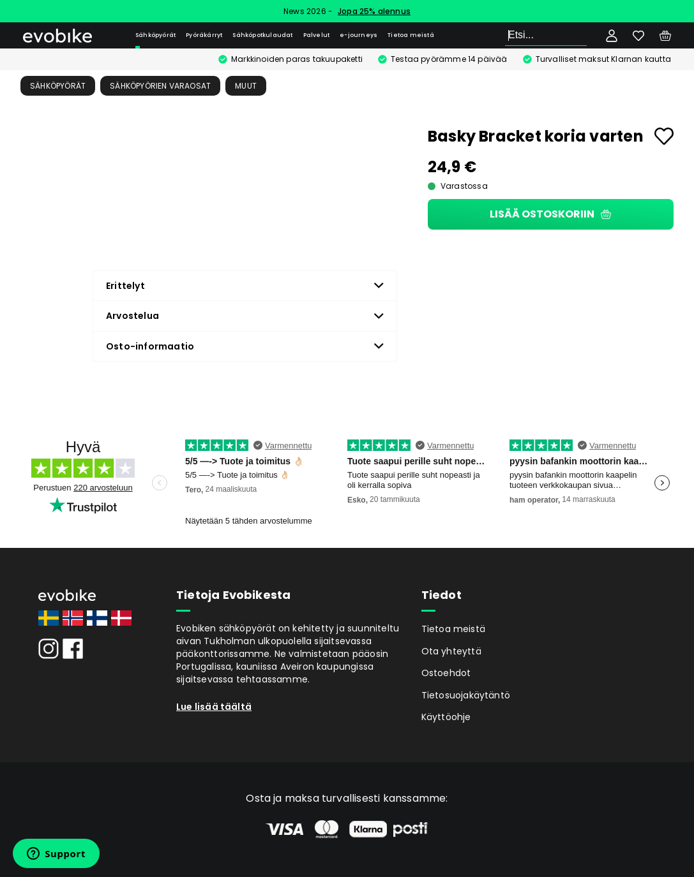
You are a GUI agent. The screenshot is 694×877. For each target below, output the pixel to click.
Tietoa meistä (411, 35)
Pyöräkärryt (204, 35)
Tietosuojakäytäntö (466, 695)
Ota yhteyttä (451, 651)
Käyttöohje (446, 717)
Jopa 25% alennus (374, 11)
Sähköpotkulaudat (262, 35)
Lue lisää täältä (214, 706)
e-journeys (358, 35)
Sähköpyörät (155, 35)
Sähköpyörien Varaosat (160, 85)
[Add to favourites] (664, 136)
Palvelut (316, 35)
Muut (246, 85)
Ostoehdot (446, 673)
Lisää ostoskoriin (550, 214)
